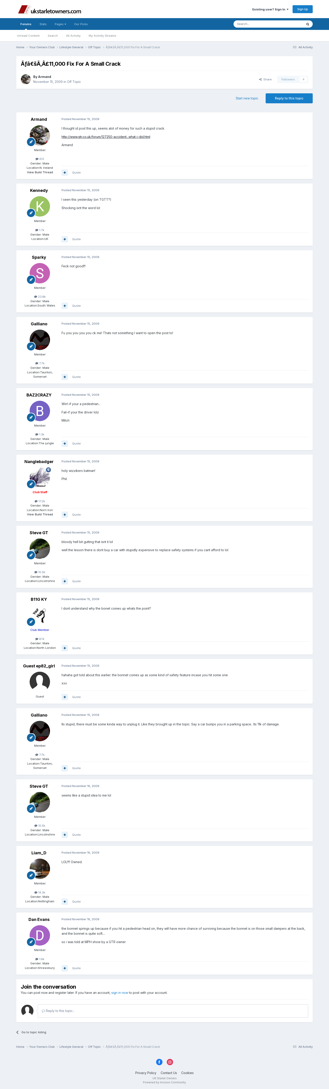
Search (53, 35)
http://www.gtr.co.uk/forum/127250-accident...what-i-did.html (106, 137)
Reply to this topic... (58, 1011)
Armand (44, 77)
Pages (60, 24)
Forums (25, 26)
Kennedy (39, 190)
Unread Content (28, 35)
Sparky (39, 257)
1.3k (39, 434)
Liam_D (38, 852)
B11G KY (39, 599)
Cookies (187, 1073)
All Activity (73, 35)
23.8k (40, 296)
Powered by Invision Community (164, 1082)
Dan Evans (39, 919)
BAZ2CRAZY (39, 395)
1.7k (39, 230)
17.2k (40, 501)
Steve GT (39, 532)
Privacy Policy (145, 1073)
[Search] (257, 24)
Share (265, 79)
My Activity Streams (102, 35)
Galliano (39, 323)
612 (40, 159)
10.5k (39, 572)
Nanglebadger (39, 461)
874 (39, 639)
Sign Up (302, 9)
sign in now (119, 993)
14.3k (39, 892)
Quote (76, 172)
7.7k (40, 363)
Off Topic (74, 82)
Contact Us (169, 1073)
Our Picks (81, 24)
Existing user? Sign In (270, 9)
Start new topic (247, 98)
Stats (43, 24)
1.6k (39, 959)
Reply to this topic (289, 98)
